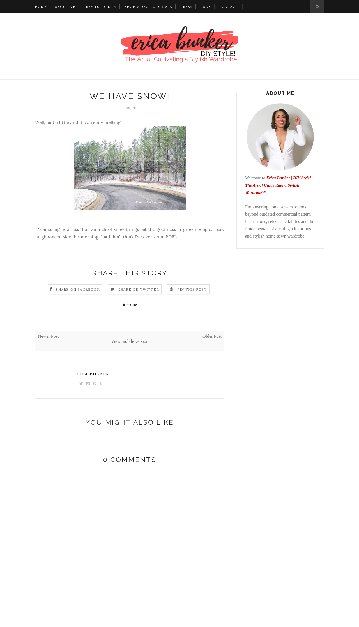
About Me (65, 6)
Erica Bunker (91, 373)
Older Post (212, 336)
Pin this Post (192, 289)
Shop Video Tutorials (148, 6)
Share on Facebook (78, 289)
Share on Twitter (138, 289)
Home (41, 6)
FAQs (206, 6)
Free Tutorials (100, 6)
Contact (228, 6)
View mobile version (129, 341)
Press (186, 6)
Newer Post (48, 336)
